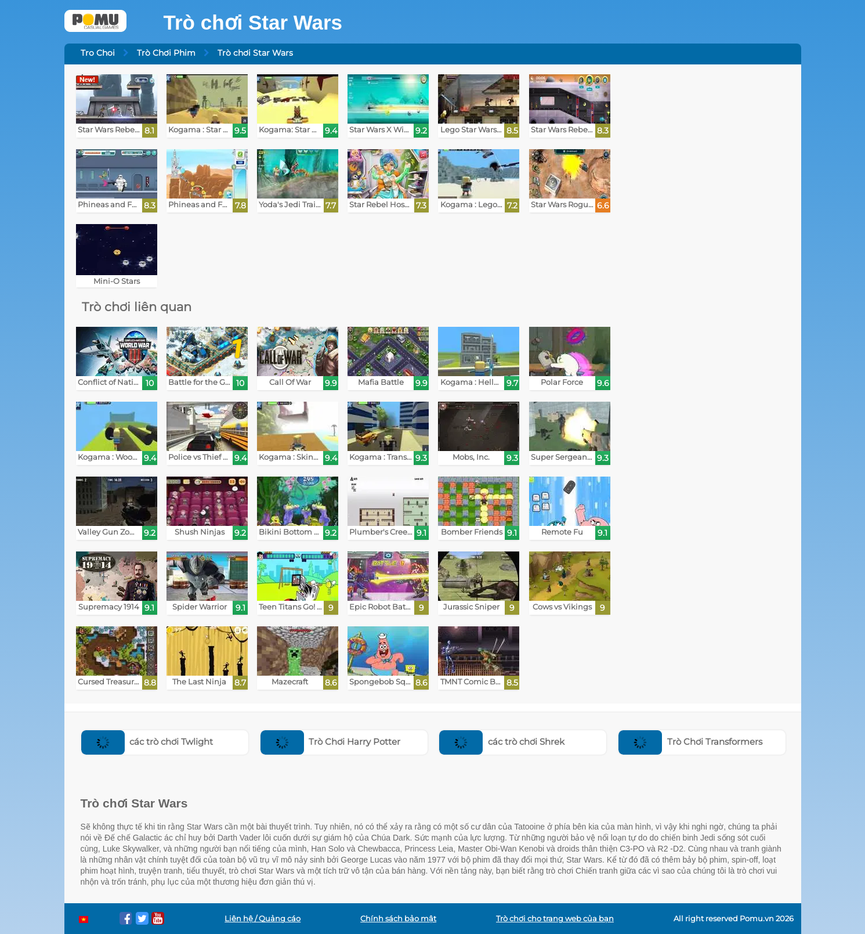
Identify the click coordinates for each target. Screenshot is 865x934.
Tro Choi (98, 53)
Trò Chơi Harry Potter (330, 741)
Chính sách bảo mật (398, 918)
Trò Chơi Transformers (690, 741)
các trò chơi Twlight (147, 741)
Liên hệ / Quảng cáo (263, 918)
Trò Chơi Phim (166, 53)
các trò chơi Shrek (501, 741)
